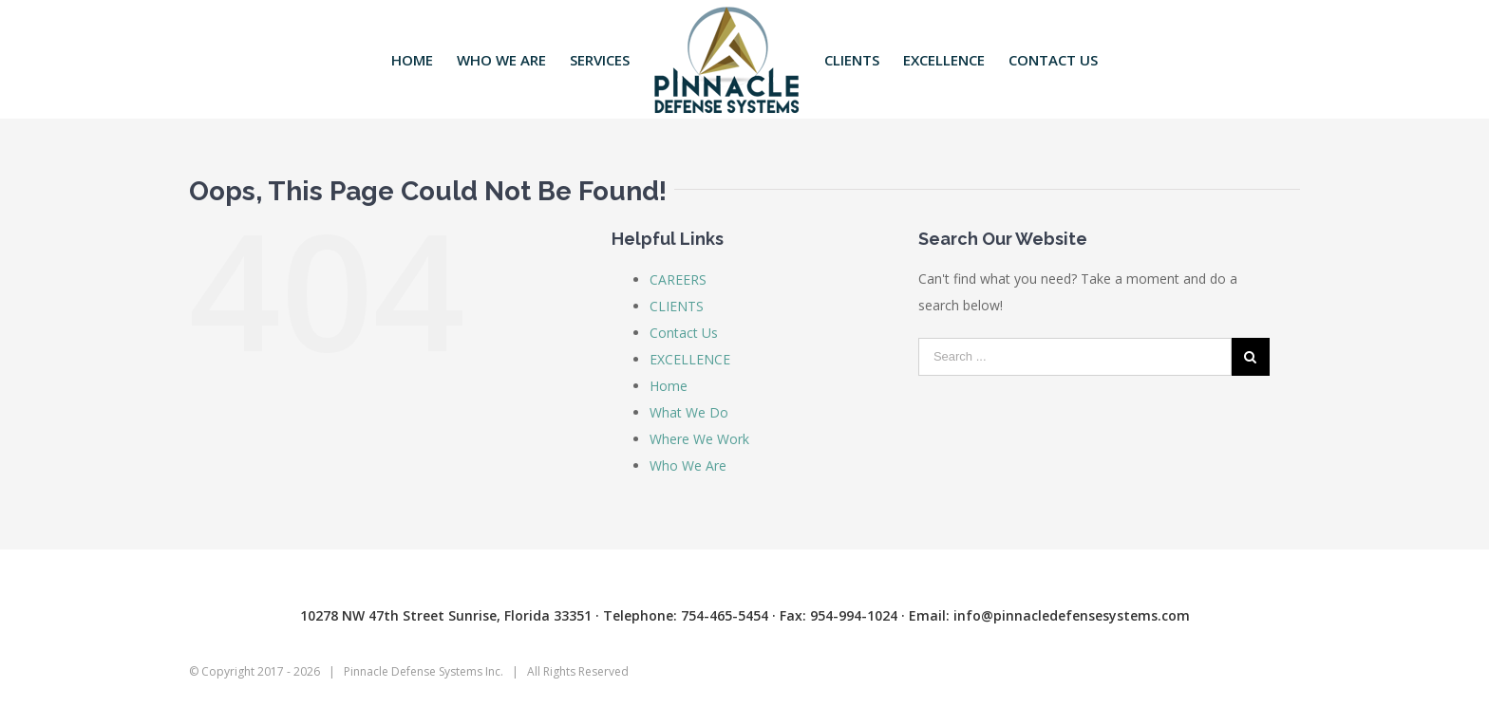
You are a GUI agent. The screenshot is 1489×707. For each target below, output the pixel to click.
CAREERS (678, 279)
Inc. (494, 671)
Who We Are (688, 465)
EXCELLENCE (690, 359)
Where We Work (699, 439)
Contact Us (684, 333)
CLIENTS (677, 306)
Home (669, 386)
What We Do (689, 412)
